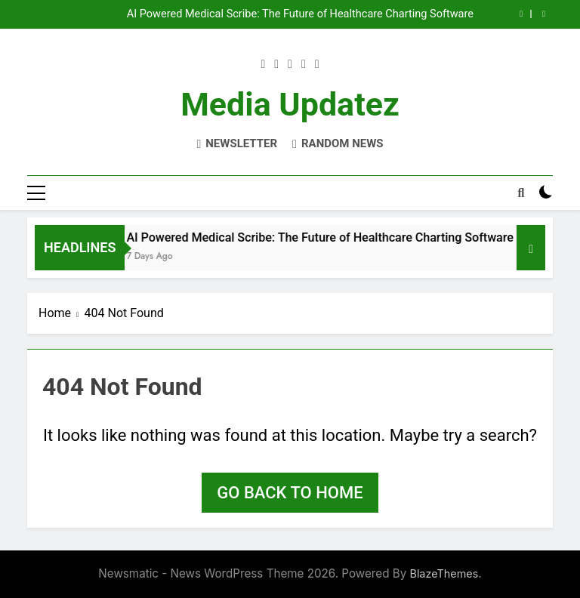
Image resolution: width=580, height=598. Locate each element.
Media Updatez (290, 104)
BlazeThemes (443, 573)
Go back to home (289, 492)
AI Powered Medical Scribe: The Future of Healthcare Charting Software (300, 14)
